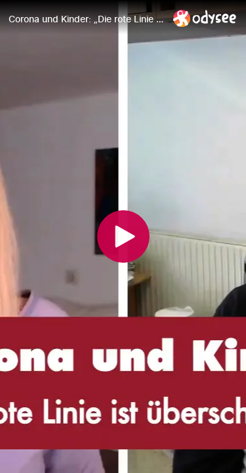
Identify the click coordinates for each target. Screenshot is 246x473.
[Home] (205, 18)
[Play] (123, 236)
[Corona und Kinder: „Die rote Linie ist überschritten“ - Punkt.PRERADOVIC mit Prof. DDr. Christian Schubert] (85, 19)
